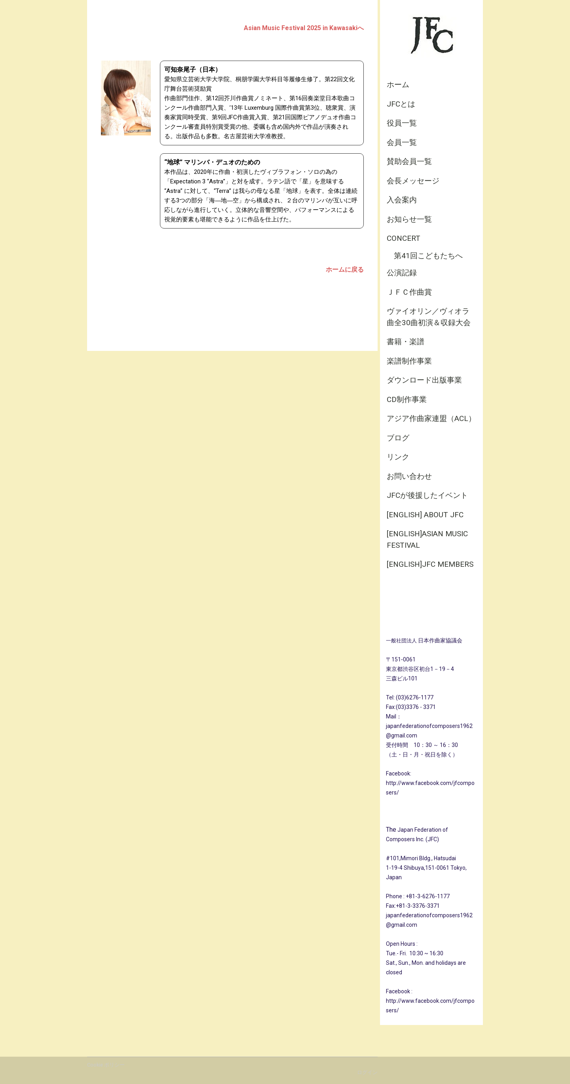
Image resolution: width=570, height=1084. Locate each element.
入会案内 (402, 199)
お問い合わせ (409, 476)
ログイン (367, 1072)
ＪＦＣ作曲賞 (409, 292)
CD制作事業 (407, 399)
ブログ (398, 437)
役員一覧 (402, 123)
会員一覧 (402, 142)
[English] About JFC (425, 514)
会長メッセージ (413, 180)
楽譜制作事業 (409, 361)
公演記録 (402, 272)
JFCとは (401, 104)
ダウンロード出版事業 (424, 380)
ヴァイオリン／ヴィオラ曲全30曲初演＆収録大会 (429, 317)
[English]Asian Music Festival (427, 539)
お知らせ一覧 (409, 219)
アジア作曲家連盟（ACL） (431, 418)
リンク (398, 456)
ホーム (398, 84)
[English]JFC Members (430, 564)
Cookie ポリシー (106, 1065)
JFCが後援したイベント (427, 495)
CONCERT (403, 238)
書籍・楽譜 (405, 341)
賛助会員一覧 (409, 161)
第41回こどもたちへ (428, 255)
